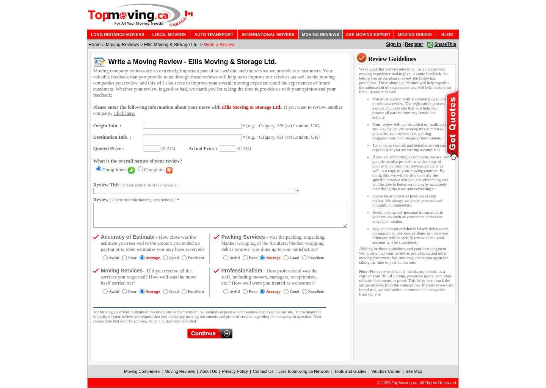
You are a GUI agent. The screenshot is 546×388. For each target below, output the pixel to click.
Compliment (118, 169)
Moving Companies (142, 371)
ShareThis (445, 44)
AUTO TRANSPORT (214, 34)
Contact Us (263, 371)
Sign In (393, 44)
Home (94, 44)
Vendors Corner (386, 371)
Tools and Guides (350, 371)
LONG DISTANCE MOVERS (117, 34)
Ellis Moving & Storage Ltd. (171, 44)
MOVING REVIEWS (320, 34)
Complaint (158, 169)
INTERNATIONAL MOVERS (268, 34)
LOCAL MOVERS (169, 34)
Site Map (414, 371)
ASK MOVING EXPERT (368, 34)
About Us (208, 371)
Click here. (124, 113)
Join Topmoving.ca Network (303, 371)
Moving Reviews (122, 44)
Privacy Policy (235, 371)
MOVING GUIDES (415, 34)
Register (414, 44)
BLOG (447, 34)
